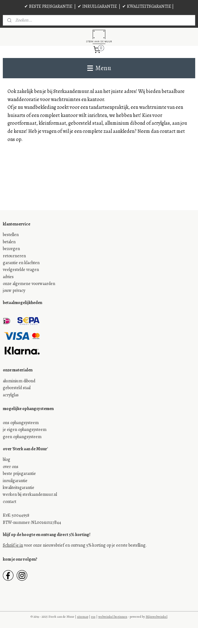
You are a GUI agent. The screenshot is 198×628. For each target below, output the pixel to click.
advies (8, 277)
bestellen (11, 235)
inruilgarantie (15, 481)
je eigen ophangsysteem (24, 429)
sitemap (82, 616)
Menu (99, 68)
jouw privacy (14, 290)
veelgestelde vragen (21, 270)
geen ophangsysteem (22, 437)
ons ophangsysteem (21, 423)
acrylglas (11, 395)
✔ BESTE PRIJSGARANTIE (48, 6)
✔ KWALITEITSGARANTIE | (148, 6)
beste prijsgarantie (19, 473)
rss (93, 616)
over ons (10, 467)
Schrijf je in (13, 545)
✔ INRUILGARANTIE (97, 6)
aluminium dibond (19, 381)
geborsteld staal (17, 388)
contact (9, 502)
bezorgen (11, 249)
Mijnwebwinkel (156, 616)
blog (6, 459)
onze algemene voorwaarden (29, 284)
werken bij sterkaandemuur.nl (30, 494)
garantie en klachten (21, 263)
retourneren (14, 256)
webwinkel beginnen (112, 616)
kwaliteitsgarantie (18, 487)
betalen (9, 242)
